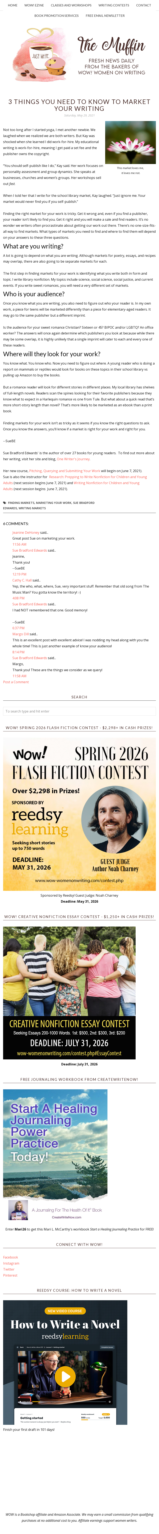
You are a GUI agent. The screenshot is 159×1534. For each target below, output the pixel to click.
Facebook (10, 1257)
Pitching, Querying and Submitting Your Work (64, 471)
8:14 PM (18, 652)
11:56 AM (19, 544)
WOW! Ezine (34, 5)
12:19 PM (19, 574)
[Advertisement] (79, 1472)
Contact (143, 5)
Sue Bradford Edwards (29, 550)
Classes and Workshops (71, 5)
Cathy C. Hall (22, 580)
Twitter (8, 1269)
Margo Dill (20, 634)
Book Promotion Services (56, 15)
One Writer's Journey (73, 459)
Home (12, 5)
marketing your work (53, 503)
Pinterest (10, 1275)
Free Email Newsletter (105, 15)
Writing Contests (114, 5)
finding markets (21, 503)
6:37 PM (18, 628)
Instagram (11, 1263)
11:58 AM (19, 676)
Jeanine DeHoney (25, 532)
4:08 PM (18, 598)
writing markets (32, 508)
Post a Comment (16, 682)
